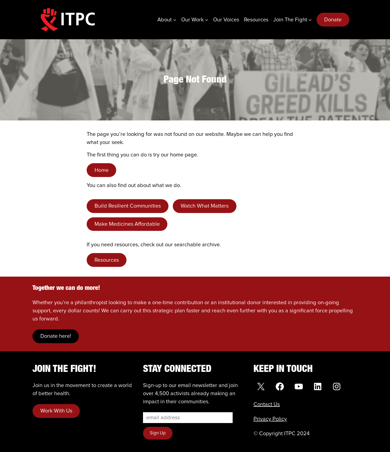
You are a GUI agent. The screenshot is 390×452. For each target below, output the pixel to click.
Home (102, 170)
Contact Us (266, 404)
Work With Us (56, 411)
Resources (107, 260)
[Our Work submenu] (206, 19)
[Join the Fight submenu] (310, 19)
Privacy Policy (270, 419)
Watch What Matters (205, 206)
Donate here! (55, 336)
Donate (333, 19)
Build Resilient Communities (128, 206)
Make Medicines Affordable (127, 224)
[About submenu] (174, 19)
